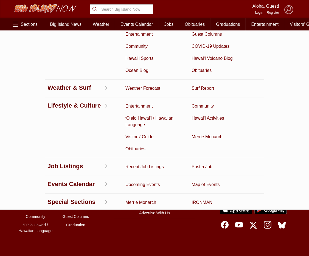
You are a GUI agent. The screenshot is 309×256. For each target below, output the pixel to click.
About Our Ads (266, 199)
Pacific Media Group (268, 188)
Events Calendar (136, 24)
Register (273, 13)
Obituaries (195, 24)
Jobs (169, 24)
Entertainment (265, 24)
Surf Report (36, 199)
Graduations (228, 24)
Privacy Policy (239, 199)
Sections (25, 24)
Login (259, 13)
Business (76, 165)
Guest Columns (76, 216)
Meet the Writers (154, 201)
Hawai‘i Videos (35, 191)
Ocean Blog (76, 182)
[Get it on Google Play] (270, 209)
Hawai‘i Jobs (35, 208)
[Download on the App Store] (236, 209)
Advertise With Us (154, 213)
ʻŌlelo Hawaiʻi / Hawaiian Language (36, 228)
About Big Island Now (154, 167)
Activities (35, 165)
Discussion (35, 174)
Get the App (154, 178)
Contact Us (154, 190)
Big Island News (66, 24)
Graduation (75, 225)
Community (35, 216)
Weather (101, 24)
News (35, 182)
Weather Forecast (75, 199)
